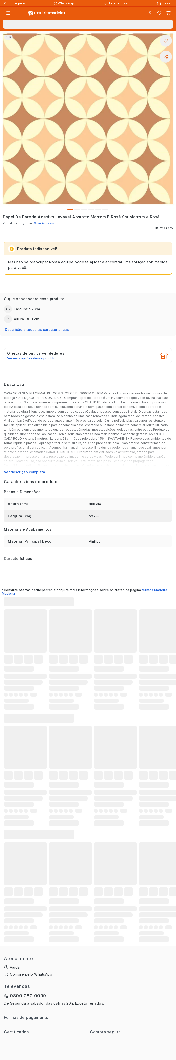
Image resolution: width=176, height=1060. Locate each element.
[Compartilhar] (166, 57)
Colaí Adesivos (44, 223)
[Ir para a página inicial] (46, 13)
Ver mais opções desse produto (31, 358)
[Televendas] (116, 3)
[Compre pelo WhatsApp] (64, 3)
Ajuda (15, 967)
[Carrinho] (168, 13)
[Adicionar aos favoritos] (166, 41)
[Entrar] (150, 13)
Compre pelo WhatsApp (31, 974)
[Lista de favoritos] (159, 13)
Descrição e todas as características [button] (37, 329)
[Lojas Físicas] (164, 3)
